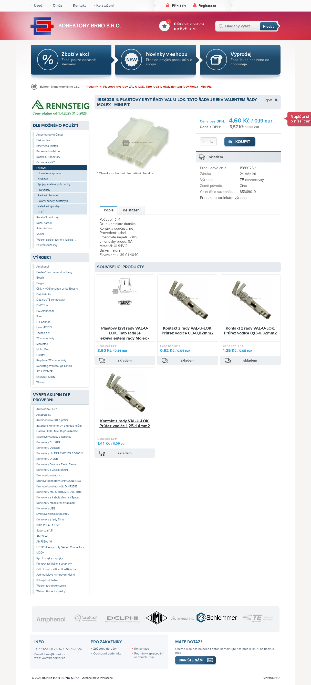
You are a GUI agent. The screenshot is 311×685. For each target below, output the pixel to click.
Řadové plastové (48, 195)
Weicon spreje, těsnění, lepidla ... (56, 239)
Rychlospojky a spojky (49, 558)
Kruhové (43, 179)
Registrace (207, 6)
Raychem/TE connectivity (51, 360)
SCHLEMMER (44, 371)
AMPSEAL (42, 536)
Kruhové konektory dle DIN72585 (56, 486)
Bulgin (40, 283)
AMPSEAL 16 (44, 541)
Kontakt (79, 5)
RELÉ (41, 212)
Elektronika (43, 140)
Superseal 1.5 (44, 530)
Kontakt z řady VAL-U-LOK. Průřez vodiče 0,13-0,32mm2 (250, 331)
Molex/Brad (43, 349)
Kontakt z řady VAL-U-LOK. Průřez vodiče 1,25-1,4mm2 (124, 423)
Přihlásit (179, 6)
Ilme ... (40, 316)
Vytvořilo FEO (271, 678)
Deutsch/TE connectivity (50, 299)
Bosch (40, 277)
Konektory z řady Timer (50, 519)
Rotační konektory (47, 217)
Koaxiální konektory (48, 157)
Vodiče (40, 234)
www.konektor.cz (53, 658)
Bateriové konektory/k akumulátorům (59, 425)
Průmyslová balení (47, 580)
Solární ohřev (44, 228)
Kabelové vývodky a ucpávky (53, 436)
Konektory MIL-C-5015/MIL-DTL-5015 (58, 492)
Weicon (40, 382)
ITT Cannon (43, 322)
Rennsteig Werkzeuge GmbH (54, 366)
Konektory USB (45, 508)
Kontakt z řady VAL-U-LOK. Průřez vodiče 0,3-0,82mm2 (188, 331)
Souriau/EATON (45, 377)
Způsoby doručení (105, 649)
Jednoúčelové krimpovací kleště (55, 574)
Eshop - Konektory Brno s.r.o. (60, 87)
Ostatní (40, 355)
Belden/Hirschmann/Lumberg (54, 272)
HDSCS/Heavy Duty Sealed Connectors (60, 547)
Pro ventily (44, 190)
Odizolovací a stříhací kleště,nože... (57, 569)
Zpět (268, 100)
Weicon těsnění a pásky (50, 591)
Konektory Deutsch (48, 447)
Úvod (38, 5)
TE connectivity (45, 338)
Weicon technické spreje (51, 585)
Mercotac (42, 344)
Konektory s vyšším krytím (52, 470)
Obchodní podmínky (107, 654)
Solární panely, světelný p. (53, 201)
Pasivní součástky (46, 245)
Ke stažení (105, 5)
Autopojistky (43, 414)
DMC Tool (42, 305)
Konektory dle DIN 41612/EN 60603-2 (59, 453)
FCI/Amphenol (45, 311)
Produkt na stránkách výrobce (223, 198)
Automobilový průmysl (49, 134)
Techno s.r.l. (43, 333)
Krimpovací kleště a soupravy (54, 563)
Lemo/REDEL (44, 327)
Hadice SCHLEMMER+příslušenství (57, 431)
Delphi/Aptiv (43, 294)
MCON (40, 552)
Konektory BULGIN (48, 442)
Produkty (92, 87)
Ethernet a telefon (47, 146)
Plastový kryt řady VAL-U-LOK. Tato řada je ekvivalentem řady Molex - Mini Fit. (157, 87)
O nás (58, 5)
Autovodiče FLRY (46, 409)
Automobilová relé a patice (52, 420)
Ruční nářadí (43, 223)
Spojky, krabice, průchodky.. (54, 184)
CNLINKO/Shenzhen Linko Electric (57, 288)
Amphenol (42, 266)
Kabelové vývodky (48, 206)
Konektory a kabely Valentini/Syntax (57, 497)
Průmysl (41, 168)
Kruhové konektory (48, 475)
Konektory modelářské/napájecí (55, 503)
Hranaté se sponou (49, 173)
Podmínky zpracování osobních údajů (148, 655)
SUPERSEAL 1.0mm (48, 525)
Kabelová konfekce (48, 151)
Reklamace (141, 649)
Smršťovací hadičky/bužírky (52, 514)
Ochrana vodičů (45, 162)
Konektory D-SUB (47, 459)
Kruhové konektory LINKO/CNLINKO (58, 481)
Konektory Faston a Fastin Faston (56, 464)
